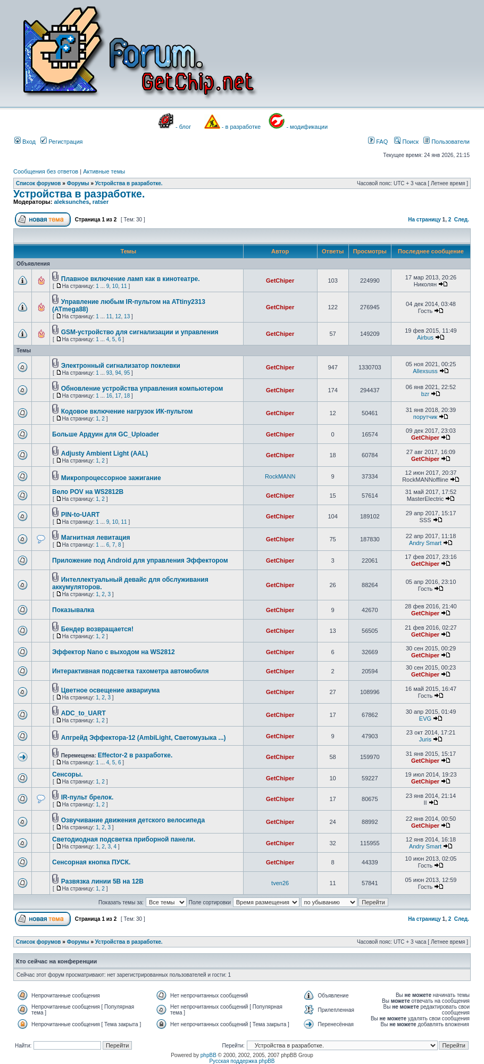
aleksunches (71, 202)
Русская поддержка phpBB (241, 1061)
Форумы (78, 183)
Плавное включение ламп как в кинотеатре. (130, 279)
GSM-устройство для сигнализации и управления (140, 332)
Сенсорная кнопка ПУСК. (91, 862)
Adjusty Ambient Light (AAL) (104, 453)
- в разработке (241, 126)
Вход (25, 141)
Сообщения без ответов (45, 171)
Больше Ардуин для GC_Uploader (105, 434)
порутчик (425, 417)
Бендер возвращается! (97, 629)
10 (115, 286)
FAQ (378, 141)
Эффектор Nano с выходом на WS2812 (113, 652)
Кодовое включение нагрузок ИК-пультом (127, 411)
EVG (425, 718)
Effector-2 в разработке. (135, 755)
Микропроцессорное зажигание (111, 478)
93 (109, 373)
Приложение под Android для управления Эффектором (140, 560)
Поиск (406, 141)
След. (461, 219)
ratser (101, 202)
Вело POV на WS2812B (87, 492)
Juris (425, 739)
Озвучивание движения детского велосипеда (133, 820)
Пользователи (446, 141)
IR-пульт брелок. (87, 797)
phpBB (208, 1055)
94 (118, 373)
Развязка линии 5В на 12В (102, 881)
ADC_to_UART (83, 713)
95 (127, 373)
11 (124, 286)
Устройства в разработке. (129, 183)
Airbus (425, 337)
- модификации (307, 126)
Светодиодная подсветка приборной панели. (123, 839)
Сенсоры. (67, 774)
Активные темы (104, 171)
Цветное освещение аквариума (110, 690)
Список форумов (38, 183)
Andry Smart (425, 543)
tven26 (280, 883)
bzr (425, 394)
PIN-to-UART (80, 514)
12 (118, 316)
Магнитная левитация (95, 537)
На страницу (424, 219)
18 (127, 396)
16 (109, 396)
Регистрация (61, 141)
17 (118, 396)
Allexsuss (425, 371)
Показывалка (73, 610)
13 (127, 316)
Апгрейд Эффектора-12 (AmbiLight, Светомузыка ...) (143, 737)
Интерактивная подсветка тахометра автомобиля (130, 671)
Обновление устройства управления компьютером (142, 388)
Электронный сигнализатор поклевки (120, 365)
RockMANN (280, 476)
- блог (183, 126)
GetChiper (280, 280)
